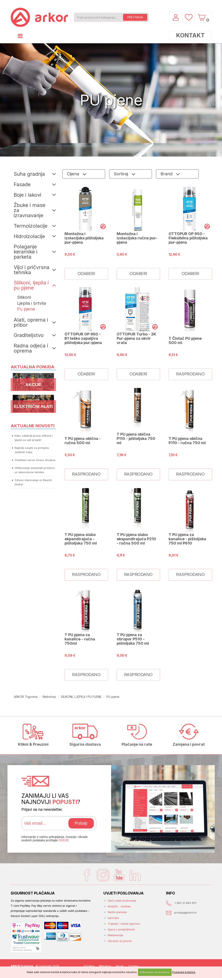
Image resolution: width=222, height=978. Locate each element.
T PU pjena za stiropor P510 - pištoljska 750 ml (133, 638)
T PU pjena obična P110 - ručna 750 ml (187, 440)
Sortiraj (121, 173)
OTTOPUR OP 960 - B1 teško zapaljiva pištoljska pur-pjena (83, 338)
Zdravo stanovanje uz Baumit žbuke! (33, 482)
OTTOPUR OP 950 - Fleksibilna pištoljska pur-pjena (188, 237)
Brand (167, 173)
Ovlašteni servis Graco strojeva (35, 460)
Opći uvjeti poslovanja (122, 900)
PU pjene (112, 696)
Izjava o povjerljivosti (121, 929)
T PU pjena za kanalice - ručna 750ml (80, 638)
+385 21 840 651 (185, 903)
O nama (133, 966)
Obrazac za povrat (120, 941)
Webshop (49, 696)
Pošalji (81, 823)
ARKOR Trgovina (25, 696)
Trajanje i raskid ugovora (124, 923)
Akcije (120, 966)
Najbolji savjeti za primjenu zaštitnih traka (32, 450)
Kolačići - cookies (119, 906)
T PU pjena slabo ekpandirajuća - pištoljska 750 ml (81, 538)
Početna (89, 966)
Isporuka (113, 917)
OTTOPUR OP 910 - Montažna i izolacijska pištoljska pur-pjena (84, 235)
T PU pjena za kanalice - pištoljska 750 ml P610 (187, 538)
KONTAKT (190, 35)
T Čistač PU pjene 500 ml (185, 340)
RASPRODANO (190, 373)
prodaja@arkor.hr (185, 912)
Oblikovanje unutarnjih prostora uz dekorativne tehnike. (35, 470)
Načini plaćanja (117, 912)
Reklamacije (115, 935)
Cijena (73, 173)
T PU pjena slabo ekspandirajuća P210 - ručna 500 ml (136, 538)
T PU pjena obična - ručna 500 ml (83, 440)
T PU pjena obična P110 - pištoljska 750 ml (136, 438)
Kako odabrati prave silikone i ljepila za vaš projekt (34, 438)
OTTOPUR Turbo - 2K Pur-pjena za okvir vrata (136, 338)
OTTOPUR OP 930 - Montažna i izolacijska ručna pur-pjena (137, 235)
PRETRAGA (135, 17)
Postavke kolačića (183, 972)
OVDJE (64, 840)
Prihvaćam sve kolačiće (155, 972)
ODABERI (86, 273)
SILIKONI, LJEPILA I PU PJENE (81, 696)
